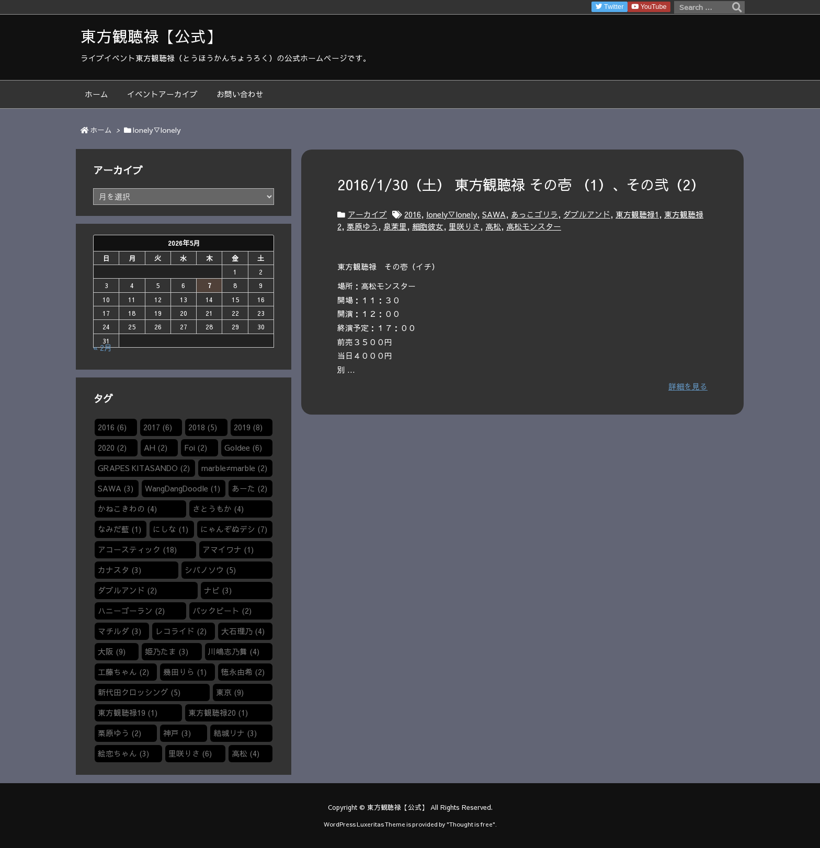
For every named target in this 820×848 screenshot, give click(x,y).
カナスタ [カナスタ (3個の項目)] (119, 570)
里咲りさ (464, 226)
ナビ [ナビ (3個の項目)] (218, 590)
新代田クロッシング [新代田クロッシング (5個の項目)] (139, 692)
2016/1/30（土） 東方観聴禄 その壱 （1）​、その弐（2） (520, 184)
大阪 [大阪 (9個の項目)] (112, 651)
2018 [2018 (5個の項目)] (202, 427)
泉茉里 (395, 226)
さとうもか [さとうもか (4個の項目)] (218, 508)
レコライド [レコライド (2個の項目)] (181, 631)
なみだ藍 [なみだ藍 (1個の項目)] (119, 529)
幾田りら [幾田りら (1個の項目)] (185, 672)
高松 (493, 226)
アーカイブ (367, 214)
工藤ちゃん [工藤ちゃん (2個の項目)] (123, 672)
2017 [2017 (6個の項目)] (157, 427)
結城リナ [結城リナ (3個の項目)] (235, 733)
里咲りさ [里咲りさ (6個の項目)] (190, 753)
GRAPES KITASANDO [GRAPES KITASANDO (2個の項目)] (144, 468)
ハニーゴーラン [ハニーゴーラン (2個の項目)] (131, 610)
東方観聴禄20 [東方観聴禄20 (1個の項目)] (218, 712)
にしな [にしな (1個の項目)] (170, 529)
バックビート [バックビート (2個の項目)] (222, 610)
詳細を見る (688, 386)
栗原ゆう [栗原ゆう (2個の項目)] (119, 733)
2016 (412, 214)
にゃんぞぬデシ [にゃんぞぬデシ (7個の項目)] (233, 529)
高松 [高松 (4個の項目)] (245, 753)
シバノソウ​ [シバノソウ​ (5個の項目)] (210, 570)
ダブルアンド (586, 214)
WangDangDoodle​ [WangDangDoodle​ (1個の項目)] (182, 488)
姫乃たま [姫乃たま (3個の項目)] (166, 651)
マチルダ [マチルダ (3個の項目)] (119, 631)
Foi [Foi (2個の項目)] (195, 447)
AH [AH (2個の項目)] (155, 447)
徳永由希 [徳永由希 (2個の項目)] (243, 672)
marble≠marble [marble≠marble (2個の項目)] (234, 468)
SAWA (494, 214)
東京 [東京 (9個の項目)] (230, 692)
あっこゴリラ (534, 214)
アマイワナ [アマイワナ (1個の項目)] (228, 549)
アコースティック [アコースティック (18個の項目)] (137, 549)
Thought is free (471, 824)
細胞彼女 (427, 226)
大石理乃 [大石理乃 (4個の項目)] (243, 631)
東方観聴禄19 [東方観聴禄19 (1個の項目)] (127, 712)
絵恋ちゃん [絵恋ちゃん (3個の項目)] (123, 753)
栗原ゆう (362, 226)
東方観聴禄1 (637, 214)
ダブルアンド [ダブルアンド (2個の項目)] (127, 590)
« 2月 (102, 347)
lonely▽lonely (451, 214)
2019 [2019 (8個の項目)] (248, 427)
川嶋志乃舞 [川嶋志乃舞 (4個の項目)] (233, 651)
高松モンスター (533, 226)
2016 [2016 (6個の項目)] (112, 427)
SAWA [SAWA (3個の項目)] (115, 488)
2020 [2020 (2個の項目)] (112, 447)
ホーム (101, 130)
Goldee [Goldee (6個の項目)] (243, 447)
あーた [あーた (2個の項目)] (249, 488)
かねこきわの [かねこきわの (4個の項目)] (127, 508)
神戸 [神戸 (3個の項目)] (177, 733)
